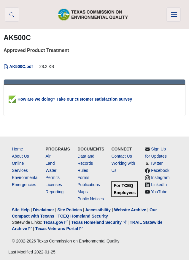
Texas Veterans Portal (59, 228)
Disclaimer (43, 209)
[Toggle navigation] (173, 14)
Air (48, 156)
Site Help (21, 209)
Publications (88, 184)
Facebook (160, 170)
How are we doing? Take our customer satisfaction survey (70, 99)
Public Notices (90, 198)
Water (51, 170)
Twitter (156, 163)
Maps (82, 191)
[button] (12, 14)
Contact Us (121, 156)
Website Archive (130, 209)
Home (17, 149)
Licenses (54, 184)
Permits (53, 177)
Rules (82, 170)
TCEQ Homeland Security (83, 216)
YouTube (159, 191)
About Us (20, 156)
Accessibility (98, 209)
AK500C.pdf (19, 66)
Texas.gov (56, 222)
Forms (83, 177)
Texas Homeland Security (100, 222)
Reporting (55, 191)
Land (50, 163)
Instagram (160, 177)
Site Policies (70, 209)
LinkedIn (159, 184)
